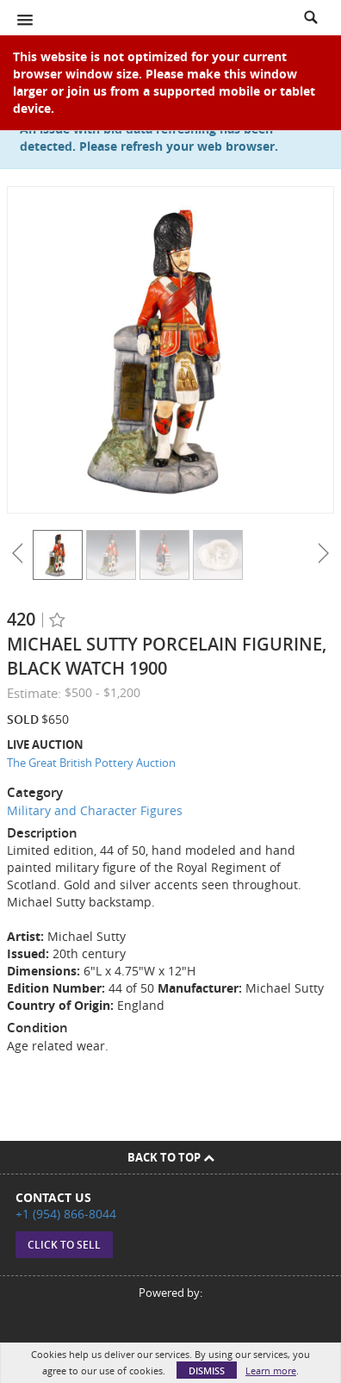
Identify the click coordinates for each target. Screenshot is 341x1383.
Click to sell (64, 1244)
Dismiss (207, 1370)
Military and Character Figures (95, 810)
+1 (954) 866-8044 (66, 1213)
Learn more (270, 1370)
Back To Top (170, 1157)
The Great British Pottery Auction (91, 762)
